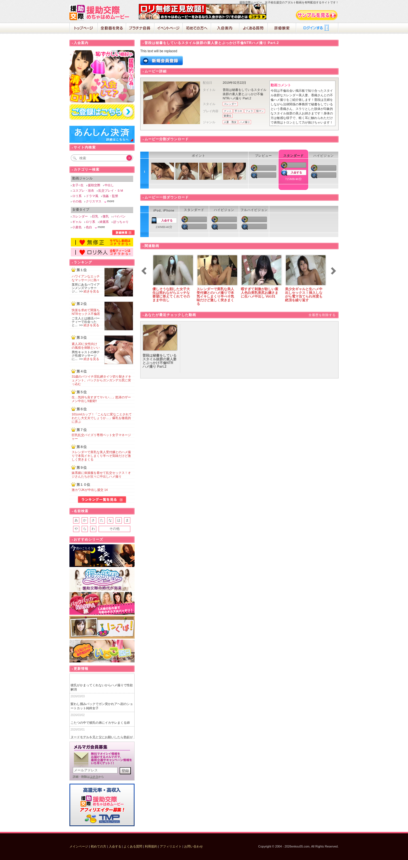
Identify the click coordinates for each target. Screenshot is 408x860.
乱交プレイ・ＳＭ (110, 190)
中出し (109, 185)
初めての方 (98, 846)
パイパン (119, 216)
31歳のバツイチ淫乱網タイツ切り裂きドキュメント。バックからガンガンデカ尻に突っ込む (101, 380)
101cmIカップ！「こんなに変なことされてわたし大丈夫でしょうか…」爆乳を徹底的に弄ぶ (102, 418)
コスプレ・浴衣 (83, 190)
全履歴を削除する (322, 315)
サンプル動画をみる (317, 15)
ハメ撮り (245, 122)
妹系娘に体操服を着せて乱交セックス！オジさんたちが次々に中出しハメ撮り (101, 474)
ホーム (83, 28)
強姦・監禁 (110, 196)
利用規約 (151, 846)
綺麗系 (104, 221)
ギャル (77, 221)
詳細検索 (282, 28)
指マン (260, 111)
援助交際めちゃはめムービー (100, 12)
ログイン (317, 28)
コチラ (94, 776)
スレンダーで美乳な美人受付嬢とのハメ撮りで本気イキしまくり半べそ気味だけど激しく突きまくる (101, 455)
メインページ (78, 846)
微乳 (106, 216)
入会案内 (225, 28)
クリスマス (93, 201)
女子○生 (78, 185)
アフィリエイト (171, 846)
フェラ (249, 111)
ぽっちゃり (121, 221)
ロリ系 (77, 196)
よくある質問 (253, 28)
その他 (77, 201)
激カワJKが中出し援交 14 (90, 489)
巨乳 (95, 216)
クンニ (227, 111)
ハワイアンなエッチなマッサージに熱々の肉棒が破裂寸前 (86, 280)
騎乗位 (227, 115)
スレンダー (230, 103)
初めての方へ (197, 28)
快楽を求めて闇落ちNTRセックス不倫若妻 (86, 313)
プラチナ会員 (140, 28)
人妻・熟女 (230, 122)
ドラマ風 (92, 196)
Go (126, 158)
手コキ (238, 111)
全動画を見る (112, 28)
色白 (89, 227)
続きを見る (91, 291)
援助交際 (94, 185)
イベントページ (168, 28)
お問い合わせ (193, 846)
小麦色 (77, 227)
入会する (296, 172)
